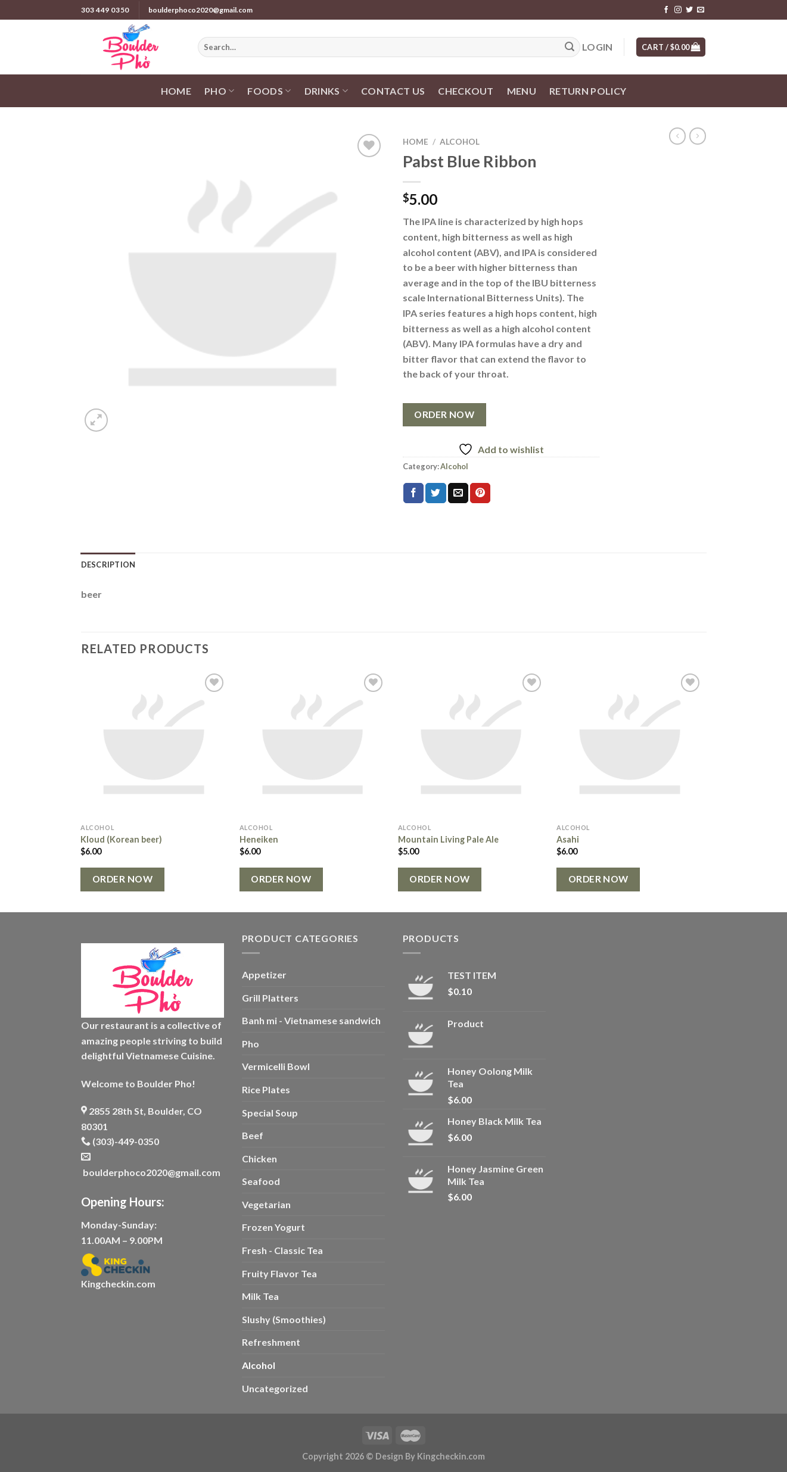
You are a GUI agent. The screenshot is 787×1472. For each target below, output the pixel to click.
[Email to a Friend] (458, 493)
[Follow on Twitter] (689, 10)
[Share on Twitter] (435, 493)
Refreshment (271, 1342)
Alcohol (460, 141)
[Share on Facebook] (413, 493)
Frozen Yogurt (273, 1227)
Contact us (393, 90)
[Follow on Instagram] (678, 10)
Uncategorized (275, 1388)
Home (176, 90)
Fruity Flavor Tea (279, 1273)
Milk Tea (260, 1296)
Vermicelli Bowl (276, 1066)
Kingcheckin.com (118, 1283)
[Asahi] (630, 744)
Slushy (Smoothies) (284, 1319)
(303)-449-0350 (120, 1141)
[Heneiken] (313, 744)
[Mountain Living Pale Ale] (471, 744)
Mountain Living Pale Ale (448, 839)
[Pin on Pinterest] (480, 493)
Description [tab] (108, 564)
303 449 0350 (105, 9)
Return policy (587, 90)
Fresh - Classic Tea (282, 1250)
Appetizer (264, 974)
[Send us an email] (700, 10)
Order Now (444, 414)
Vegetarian (266, 1204)
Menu (521, 90)
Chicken (259, 1158)
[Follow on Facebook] (666, 10)
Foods (269, 91)
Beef (252, 1135)
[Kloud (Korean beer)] (154, 744)
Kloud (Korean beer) (121, 839)
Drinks (326, 91)
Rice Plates (266, 1089)
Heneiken (258, 839)
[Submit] (569, 47)
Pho (219, 91)
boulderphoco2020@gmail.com (200, 9)
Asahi (567, 839)
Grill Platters (270, 997)
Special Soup (270, 1112)
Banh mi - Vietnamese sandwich (311, 1020)
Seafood (261, 1181)
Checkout (466, 90)
